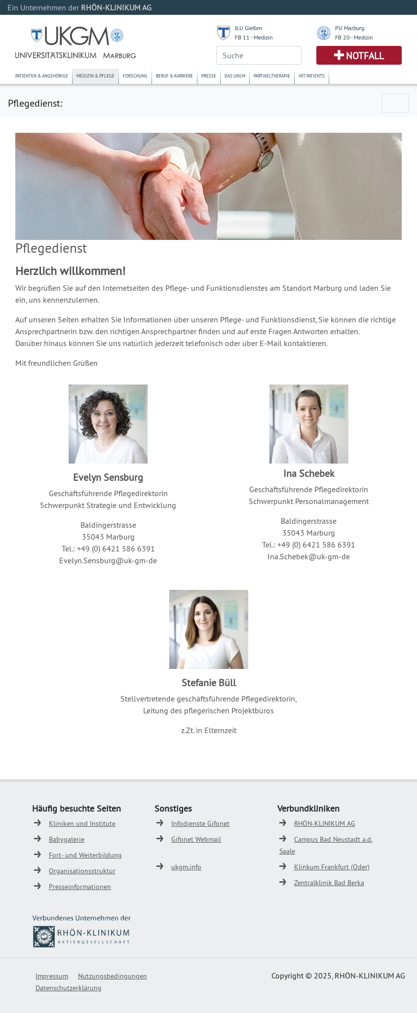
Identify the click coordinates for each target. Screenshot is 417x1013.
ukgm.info (186, 866)
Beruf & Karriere (174, 75)
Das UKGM (235, 75)
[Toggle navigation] (395, 103)
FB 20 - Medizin (354, 37)
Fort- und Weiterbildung (85, 855)
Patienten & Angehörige (41, 75)
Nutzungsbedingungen (112, 976)
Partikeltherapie (272, 75)
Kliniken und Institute (82, 823)
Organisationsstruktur (82, 870)
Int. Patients (312, 75)
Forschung (135, 75)
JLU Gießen (249, 28)
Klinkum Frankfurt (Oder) (332, 866)
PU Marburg (349, 28)
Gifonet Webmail (196, 839)
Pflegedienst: (35, 103)
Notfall (365, 56)
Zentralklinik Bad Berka (329, 882)
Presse (208, 75)
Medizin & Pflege (95, 75)
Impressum (52, 976)
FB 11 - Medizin (254, 37)
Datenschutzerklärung (69, 987)
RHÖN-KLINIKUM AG (324, 823)
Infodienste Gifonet (200, 823)
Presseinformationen (80, 886)
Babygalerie (66, 839)
